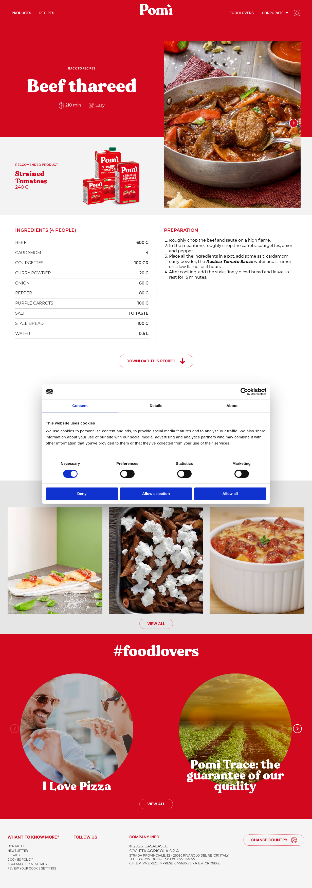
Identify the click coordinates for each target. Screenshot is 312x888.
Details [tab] (156, 405)
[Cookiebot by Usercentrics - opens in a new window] (244, 391)
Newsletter (18, 851)
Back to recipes (81, 68)
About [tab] (232, 405)
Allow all (230, 494)
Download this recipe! (150, 361)
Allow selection (156, 494)
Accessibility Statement (28, 864)
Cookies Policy (20, 859)
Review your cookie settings (32, 868)
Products (21, 13)
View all (156, 623)
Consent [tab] (80, 405)
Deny (82, 494)
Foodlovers (242, 13)
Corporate (273, 13)
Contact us (18, 846)
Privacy (14, 855)
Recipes (46, 13)
